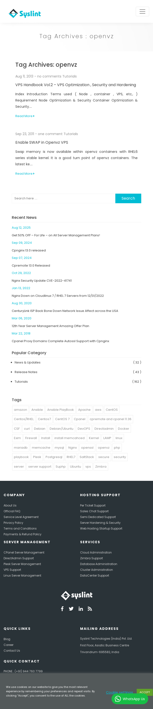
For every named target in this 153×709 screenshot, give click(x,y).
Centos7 (44, 419)
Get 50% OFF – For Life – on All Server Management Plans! (56, 235)
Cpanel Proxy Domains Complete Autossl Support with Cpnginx (60, 341)
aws (98, 409)
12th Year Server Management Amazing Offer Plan (50, 326)
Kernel (94, 438)
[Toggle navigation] (142, 11)
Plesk (37, 457)
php (117, 447)
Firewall (31, 438)
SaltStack (87, 457)
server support (39, 466)
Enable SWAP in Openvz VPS (41, 142)
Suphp (61, 466)
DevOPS (84, 428)
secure (103, 457)
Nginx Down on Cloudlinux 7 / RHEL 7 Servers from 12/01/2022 (58, 295)
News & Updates (28, 362)
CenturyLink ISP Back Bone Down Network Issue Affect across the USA (65, 311)
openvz (104, 447)
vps (88, 466)
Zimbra (100, 466)
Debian (39, 428)
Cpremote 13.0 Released (31, 265)
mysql (59, 447)
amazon (20, 409)
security (120, 457)
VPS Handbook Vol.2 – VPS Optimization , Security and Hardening (75, 85)
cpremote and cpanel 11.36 (110, 419)
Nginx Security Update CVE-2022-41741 (42, 280)
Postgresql (54, 457)
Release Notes (26, 372)
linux (119, 438)
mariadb (21, 447)
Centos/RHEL (24, 419)
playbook (21, 457)
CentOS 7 (62, 419)
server (19, 466)
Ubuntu (75, 466)
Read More (25, 116)
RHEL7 (71, 457)
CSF (17, 428)
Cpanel (79, 419)
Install (45, 438)
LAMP (107, 438)
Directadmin (104, 428)
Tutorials (69, 76)
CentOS (112, 409)
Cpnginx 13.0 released (29, 250)
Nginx (72, 447)
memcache (41, 447)
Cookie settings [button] (119, 692)
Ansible (37, 409)
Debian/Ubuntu (61, 428)
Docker (123, 428)
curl (27, 428)
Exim (17, 438)
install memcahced (69, 438)
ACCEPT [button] (145, 692)
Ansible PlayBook (60, 409)
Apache (84, 409)
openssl (87, 447)
